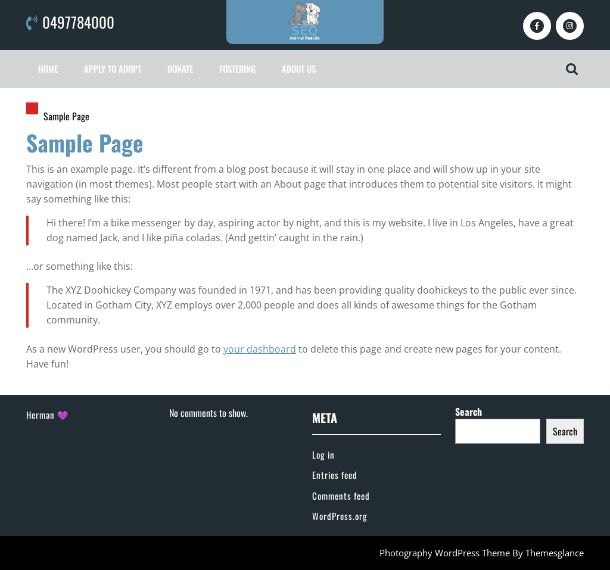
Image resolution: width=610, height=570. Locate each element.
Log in (323, 454)
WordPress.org (340, 515)
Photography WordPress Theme (444, 553)
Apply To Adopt (112, 68)
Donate (180, 68)
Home (48, 68)
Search (468, 411)
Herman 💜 (47, 414)
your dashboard (259, 349)
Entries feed (334, 474)
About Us (299, 68)
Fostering (237, 68)
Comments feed (341, 495)
